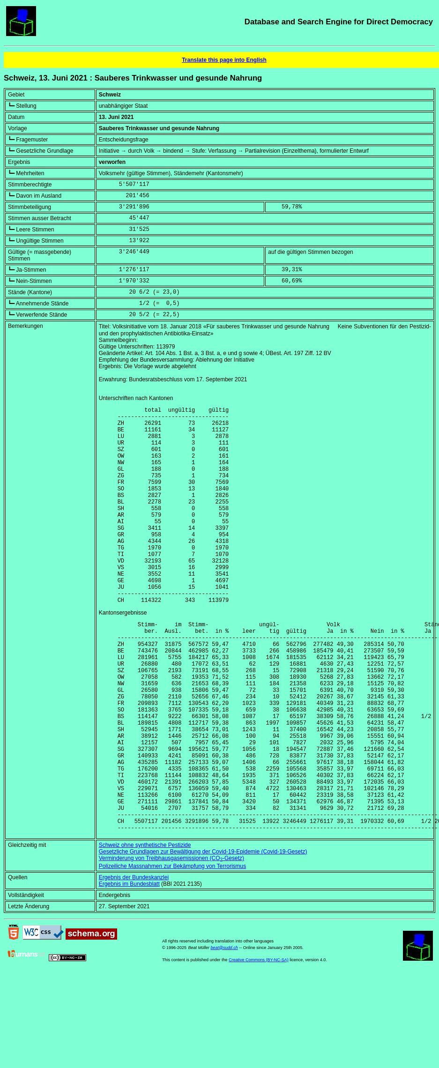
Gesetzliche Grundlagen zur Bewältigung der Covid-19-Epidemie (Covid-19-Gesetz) (203, 938)
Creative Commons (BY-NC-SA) (259, 1047)
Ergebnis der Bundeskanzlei (134, 964)
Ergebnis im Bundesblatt (129, 971)
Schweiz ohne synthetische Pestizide (145, 932)
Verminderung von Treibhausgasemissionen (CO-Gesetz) (171, 945)
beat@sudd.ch (224, 1034)
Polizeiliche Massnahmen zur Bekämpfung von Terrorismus (172, 953)
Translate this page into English (224, 60)
